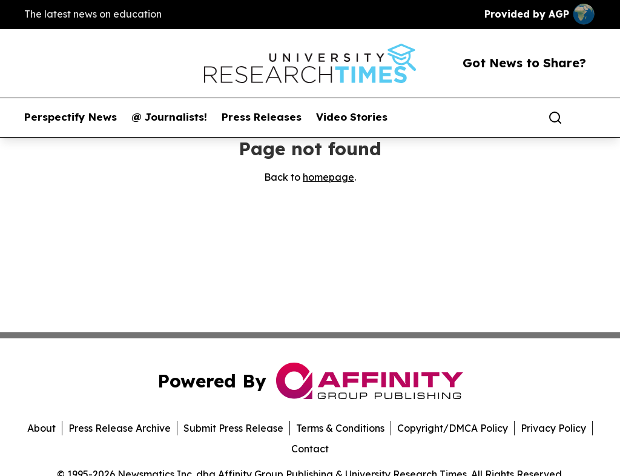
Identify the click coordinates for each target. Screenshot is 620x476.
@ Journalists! (169, 117)
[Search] (555, 118)
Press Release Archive (119, 428)
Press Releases (262, 117)
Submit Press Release (233, 428)
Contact (310, 449)
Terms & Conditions (340, 428)
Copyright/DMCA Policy (452, 428)
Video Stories (352, 117)
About (41, 428)
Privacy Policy (553, 428)
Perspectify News (70, 117)
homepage (328, 177)
